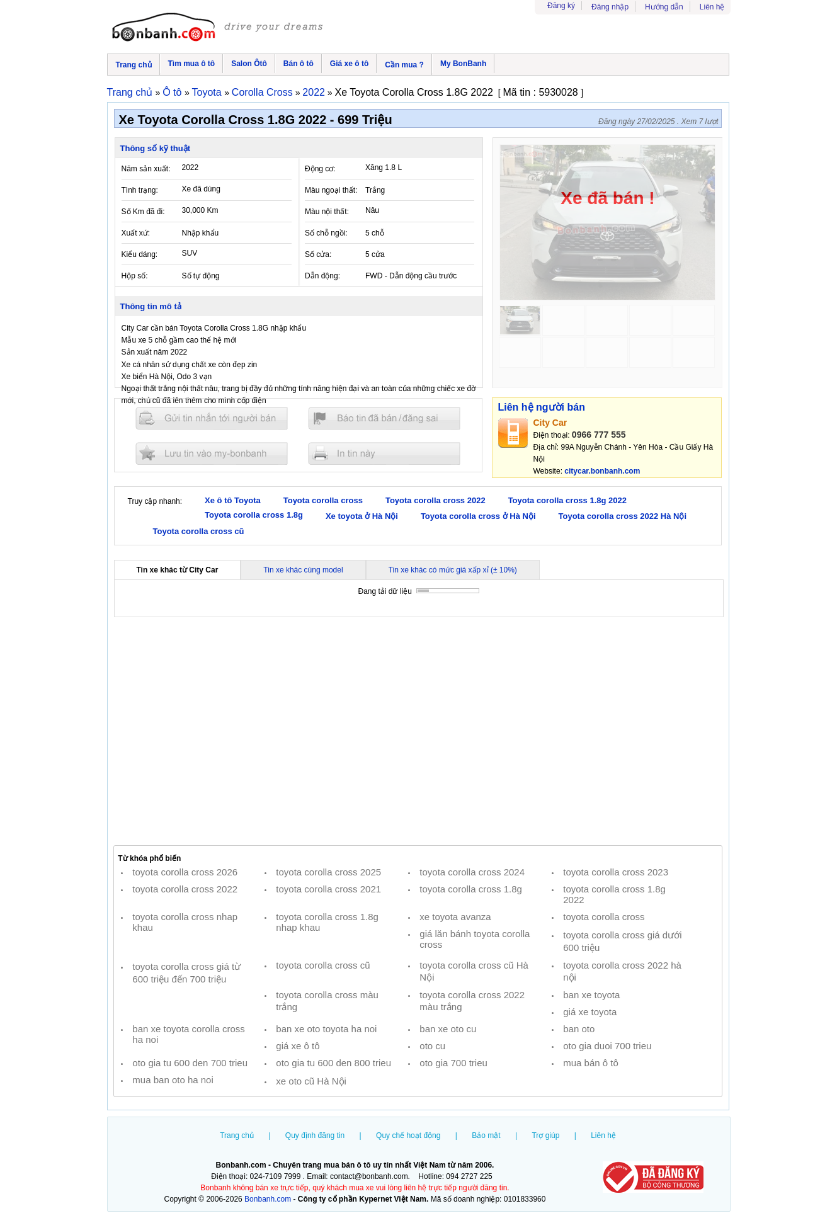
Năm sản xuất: (146, 168)
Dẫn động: (322, 275)
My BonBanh (463, 63)
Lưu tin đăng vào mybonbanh (211, 453)
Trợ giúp (545, 1135)
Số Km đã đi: (143, 211)
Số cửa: (318, 254)
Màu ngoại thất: (331, 190)
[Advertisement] (418, 731)
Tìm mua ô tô (191, 63)
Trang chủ (134, 64)
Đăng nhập (610, 7)
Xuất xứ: (136, 233)
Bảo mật (486, 1135)
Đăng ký (561, 5)
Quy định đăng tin (314, 1135)
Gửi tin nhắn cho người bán (211, 418)
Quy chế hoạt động (408, 1135)
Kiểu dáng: (140, 254)
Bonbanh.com (267, 1199)
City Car (550, 423)
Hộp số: (135, 275)
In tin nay (384, 453)
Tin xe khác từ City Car (178, 570)
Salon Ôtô (249, 63)
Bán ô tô (298, 63)
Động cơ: (320, 168)
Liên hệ (712, 7)
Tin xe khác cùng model (303, 570)
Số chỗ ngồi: (326, 233)
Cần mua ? (404, 64)
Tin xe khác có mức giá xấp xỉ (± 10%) (453, 570)
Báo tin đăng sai (384, 418)
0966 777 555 (599, 435)
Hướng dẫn (664, 7)
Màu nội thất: (327, 211)
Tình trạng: (140, 190)
